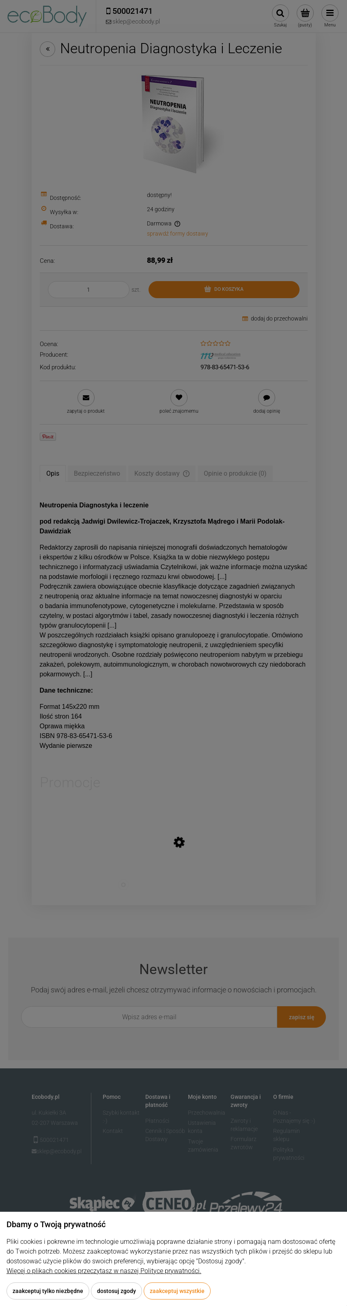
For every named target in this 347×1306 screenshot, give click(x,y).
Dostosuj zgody (116, 1291)
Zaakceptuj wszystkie (177, 1291)
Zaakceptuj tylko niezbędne (48, 1291)
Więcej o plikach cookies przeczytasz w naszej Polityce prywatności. (103, 1271)
